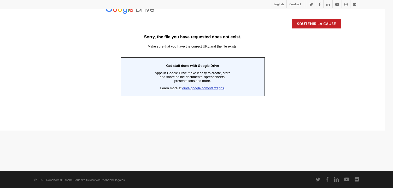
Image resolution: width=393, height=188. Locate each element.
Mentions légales (113, 180)
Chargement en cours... (192, 65)
